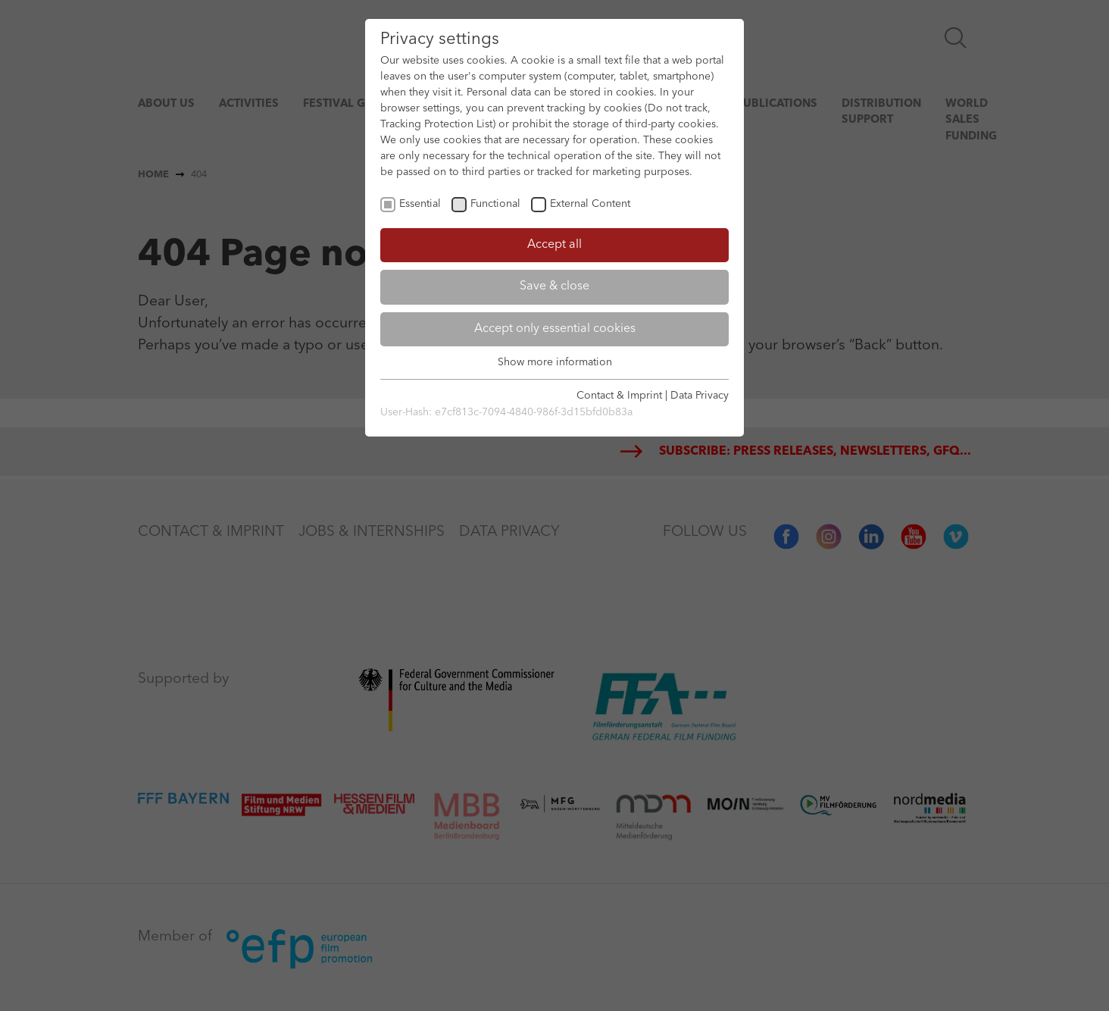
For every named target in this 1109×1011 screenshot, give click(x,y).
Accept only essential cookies (555, 329)
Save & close (554, 286)
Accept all (554, 245)
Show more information (555, 362)
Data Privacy (699, 395)
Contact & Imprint (619, 395)
